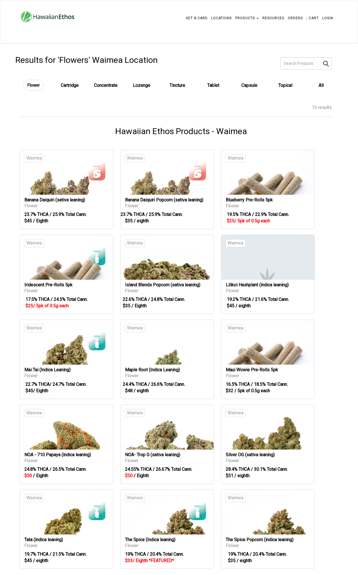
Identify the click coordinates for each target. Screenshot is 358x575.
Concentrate (105, 85)
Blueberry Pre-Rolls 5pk (249, 200)
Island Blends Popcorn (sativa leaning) (162, 285)
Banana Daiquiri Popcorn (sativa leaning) (164, 200)
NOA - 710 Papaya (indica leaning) (57, 454)
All (321, 85)
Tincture (177, 85)
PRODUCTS (247, 18)
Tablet (213, 85)
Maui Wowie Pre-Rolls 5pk (252, 369)
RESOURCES (273, 18)
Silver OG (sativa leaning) (250, 454)
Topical (285, 85)
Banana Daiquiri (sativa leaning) (54, 200)
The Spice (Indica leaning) (150, 539)
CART (312, 18)
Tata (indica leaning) (43, 539)
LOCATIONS (221, 18)
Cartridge (70, 85)
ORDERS (295, 18)
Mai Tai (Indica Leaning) (47, 369)
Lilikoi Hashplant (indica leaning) (257, 285)
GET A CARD (197, 18)
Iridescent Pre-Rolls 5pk (48, 285)
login (327, 18)
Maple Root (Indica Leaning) (152, 369)
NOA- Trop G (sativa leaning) (152, 454)
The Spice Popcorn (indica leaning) (259, 539)
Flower (33, 85)
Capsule (249, 85)
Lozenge (141, 85)
